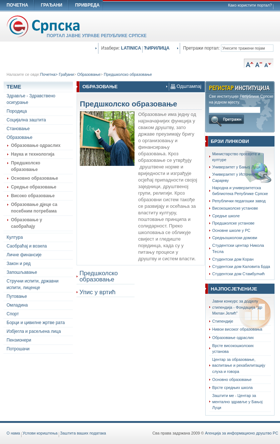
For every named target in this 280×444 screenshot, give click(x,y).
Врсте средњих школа (232, 387)
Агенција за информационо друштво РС (241, 433)
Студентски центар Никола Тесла (238, 248)
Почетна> (49, 74)
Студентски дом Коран (232, 259)
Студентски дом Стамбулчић (238, 274)
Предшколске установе (233, 223)
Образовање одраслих (233, 337)
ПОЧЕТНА (17, 5)
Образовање (89, 74)
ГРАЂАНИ (51, 5)
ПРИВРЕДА (87, 5)
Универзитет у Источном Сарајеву (234, 177)
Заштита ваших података (83, 433)
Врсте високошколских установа (233, 348)
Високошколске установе (235, 208)
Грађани (66, 74)
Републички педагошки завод (239, 201)
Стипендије (222, 321)
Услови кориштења (40, 433)
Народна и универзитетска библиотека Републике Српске (240, 191)
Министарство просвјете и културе (236, 157)
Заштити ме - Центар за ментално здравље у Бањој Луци (237, 401)
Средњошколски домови (234, 237)
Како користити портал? (250, 5)
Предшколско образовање (128, 74)
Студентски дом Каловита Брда (241, 266)
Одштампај (186, 86)
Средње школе (226, 216)
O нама (13, 433)
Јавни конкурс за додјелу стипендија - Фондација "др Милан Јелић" (237, 307)
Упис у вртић (97, 292)
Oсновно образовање (232, 379)
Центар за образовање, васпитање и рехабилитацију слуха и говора (238, 365)
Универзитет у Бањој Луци (236, 167)
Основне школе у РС (231, 230)
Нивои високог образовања (237, 329)
